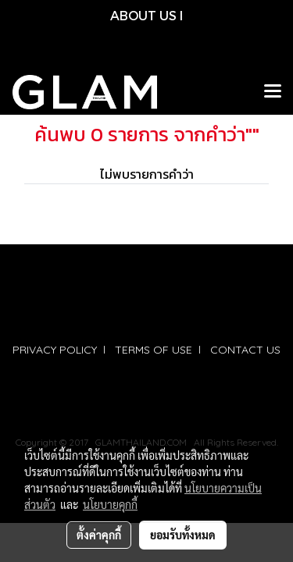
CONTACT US (245, 350)
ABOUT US (143, 15)
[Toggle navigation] (272, 92)
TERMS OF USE (153, 350)
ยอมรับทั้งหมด (183, 535)
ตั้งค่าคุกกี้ (99, 535)
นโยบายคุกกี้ (110, 504)
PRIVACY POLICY (55, 350)
